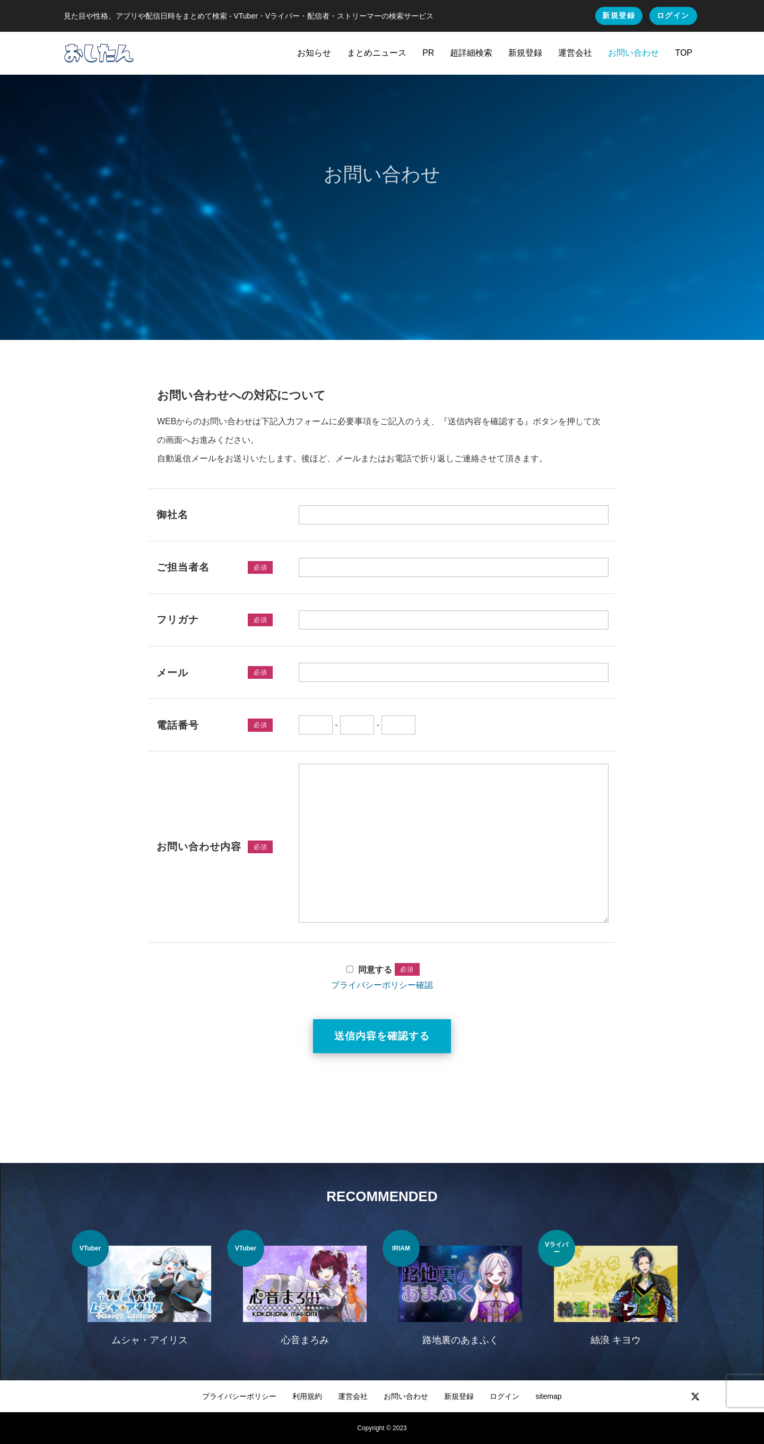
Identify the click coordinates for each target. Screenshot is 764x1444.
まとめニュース (376, 52)
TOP (683, 52)
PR (428, 52)
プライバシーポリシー (239, 1396)
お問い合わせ (633, 52)
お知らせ (314, 52)
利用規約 (307, 1396)
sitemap (548, 1396)
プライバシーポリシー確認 (382, 985)
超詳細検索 (471, 52)
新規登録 (618, 15)
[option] (149, 1294)
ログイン (673, 15)
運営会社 (575, 52)
